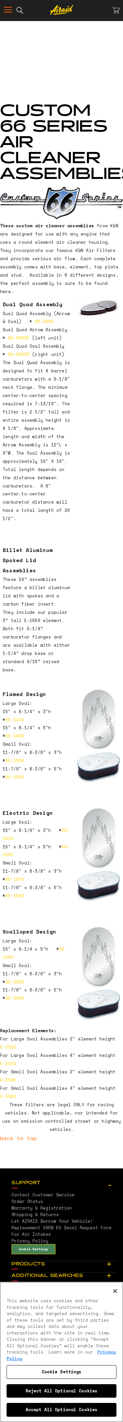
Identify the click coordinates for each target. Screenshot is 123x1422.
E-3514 (8, 1063)
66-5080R (19, 354)
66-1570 (14, 879)
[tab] (63, 1183)
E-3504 (8, 1096)
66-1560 (14, 895)
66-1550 (14, 982)
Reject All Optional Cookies (62, 1390)
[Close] (115, 1291)
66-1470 (14, 719)
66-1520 (14, 777)
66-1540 (14, 998)
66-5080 (43, 321)
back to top (18, 1138)
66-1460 (14, 736)
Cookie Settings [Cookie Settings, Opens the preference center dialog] (62, 1371)
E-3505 (8, 1080)
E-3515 (8, 1047)
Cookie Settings (33, 1249)
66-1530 (14, 760)
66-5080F (19, 338)
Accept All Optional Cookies (62, 1409)
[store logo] (61, 10)
